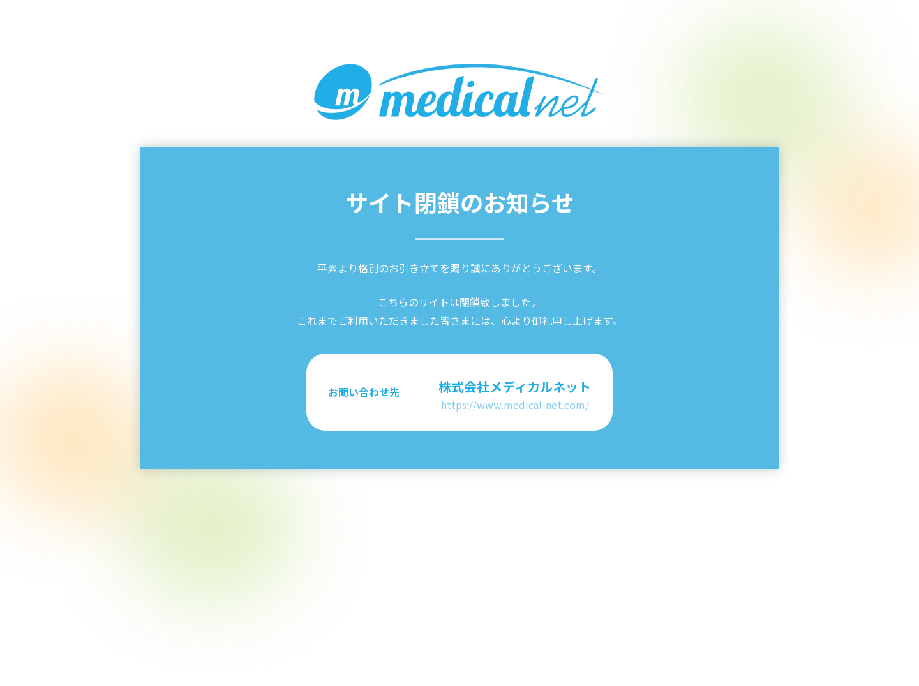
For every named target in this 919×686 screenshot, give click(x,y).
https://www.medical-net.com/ (515, 404)
